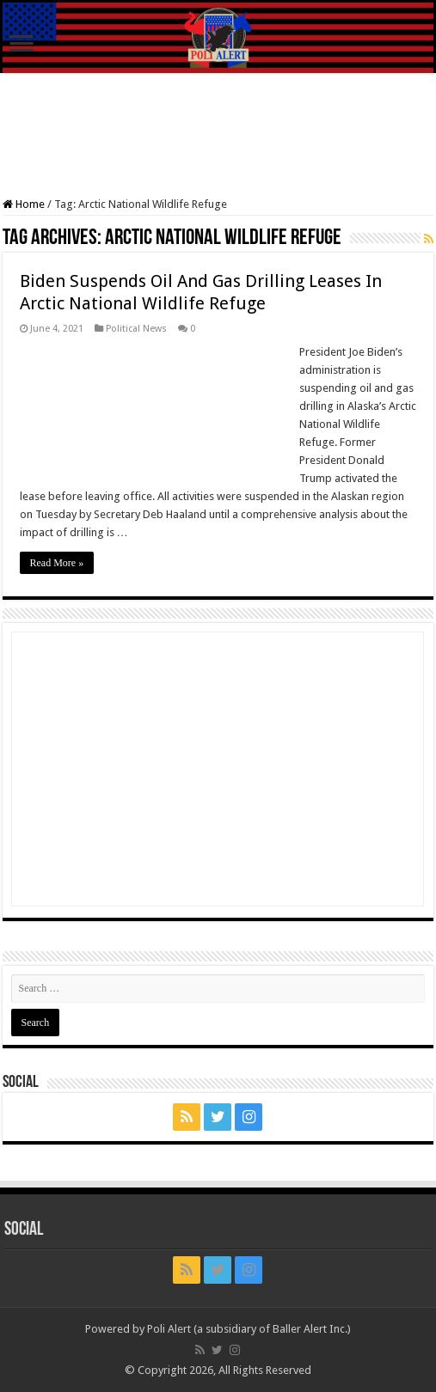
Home (24, 204)
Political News (136, 328)
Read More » (57, 563)
